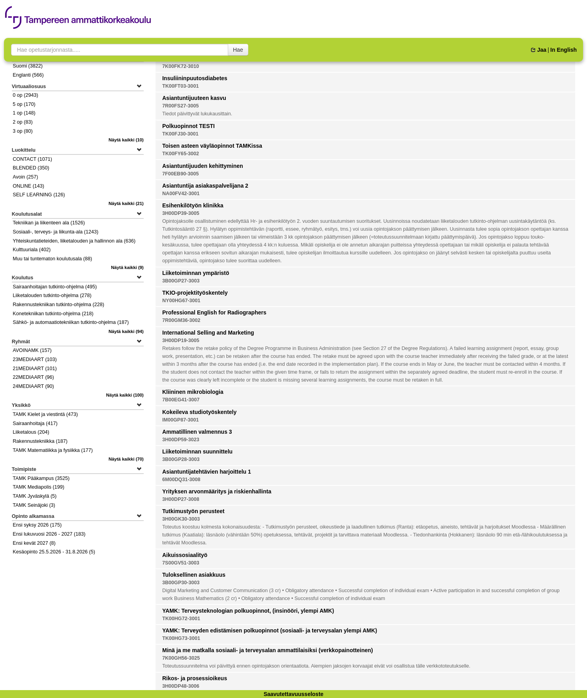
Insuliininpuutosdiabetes (194, 78)
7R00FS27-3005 (180, 106)
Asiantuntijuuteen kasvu (194, 98)
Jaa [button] (539, 50)
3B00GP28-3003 (181, 459)
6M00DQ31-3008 (181, 479)
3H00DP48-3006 (180, 686)
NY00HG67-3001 (181, 300)
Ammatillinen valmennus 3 (197, 432)
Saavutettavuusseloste (294, 694)
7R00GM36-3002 (181, 320)
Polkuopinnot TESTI (188, 126)
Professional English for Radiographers (214, 312)
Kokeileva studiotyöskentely (199, 412)
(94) (126, 331)
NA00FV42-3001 (181, 193)
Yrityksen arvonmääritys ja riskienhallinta (216, 491)
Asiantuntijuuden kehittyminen (202, 166)
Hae (238, 50)
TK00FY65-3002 (180, 153)
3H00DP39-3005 (180, 213)
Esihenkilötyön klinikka (192, 205)
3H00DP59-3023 (180, 439)
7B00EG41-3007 (181, 400)
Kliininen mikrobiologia (192, 392)
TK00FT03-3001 (180, 86)
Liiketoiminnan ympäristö (195, 273)
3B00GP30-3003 (181, 582)
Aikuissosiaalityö (184, 555)
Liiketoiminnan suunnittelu (197, 451)
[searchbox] (119, 50)
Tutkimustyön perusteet (193, 511)
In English (563, 50)
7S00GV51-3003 (180, 563)
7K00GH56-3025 (181, 658)
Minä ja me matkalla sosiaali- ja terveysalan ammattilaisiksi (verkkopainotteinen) (267, 650)
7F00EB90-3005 (180, 174)
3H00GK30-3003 (181, 519)
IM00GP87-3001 (180, 420)
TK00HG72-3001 (181, 618)
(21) (126, 203)
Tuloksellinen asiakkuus (193, 575)
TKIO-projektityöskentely (195, 293)
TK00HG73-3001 (181, 638)
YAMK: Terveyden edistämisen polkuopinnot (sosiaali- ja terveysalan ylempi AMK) (269, 630)
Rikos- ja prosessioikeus (194, 678)
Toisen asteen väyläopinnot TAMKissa (212, 146)
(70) (126, 459)
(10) (126, 139)
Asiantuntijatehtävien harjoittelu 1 (206, 471)
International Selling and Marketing (208, 332)
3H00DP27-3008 (180, 499)
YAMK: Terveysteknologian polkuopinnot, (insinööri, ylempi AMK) (248, 611)
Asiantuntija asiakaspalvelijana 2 (205, 185)
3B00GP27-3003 (181, 281)
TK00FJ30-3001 (180, 134)
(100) (125, 395)
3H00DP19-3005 (180, 340)
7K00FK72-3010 (180, 66)
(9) (127, 267)
